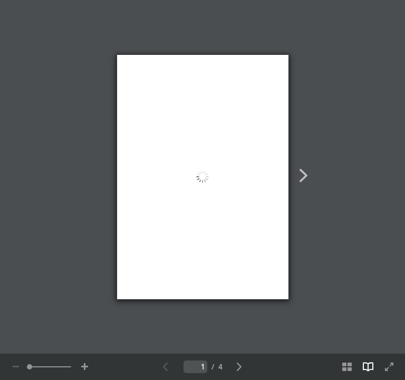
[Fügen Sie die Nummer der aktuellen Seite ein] (195, 366)
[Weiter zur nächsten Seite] (239, 367)
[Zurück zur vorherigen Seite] (165, 367)
